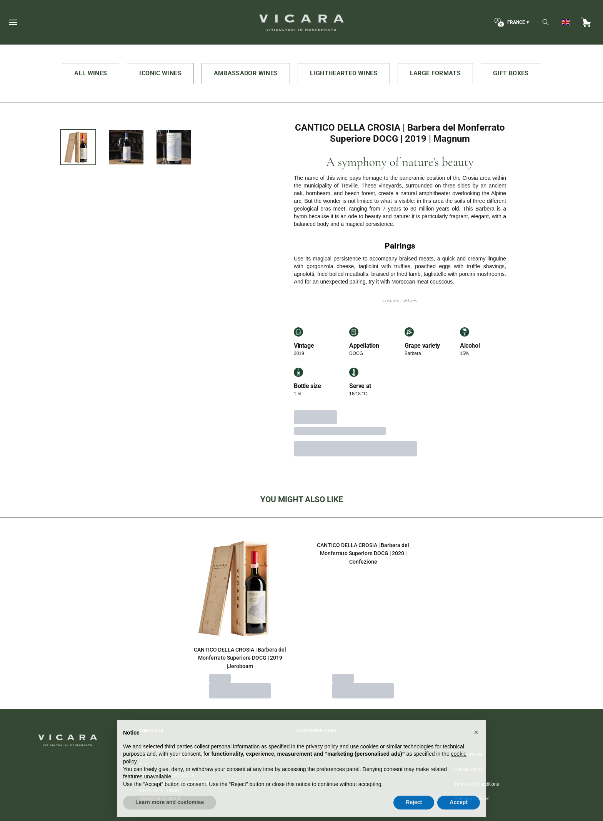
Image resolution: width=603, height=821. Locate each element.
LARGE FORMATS (435, 73)
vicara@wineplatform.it (320, 748)
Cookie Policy (468, 754)
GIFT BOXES (511, 73)
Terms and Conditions (476, 784)
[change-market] (511, 22)
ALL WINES (90, 73)
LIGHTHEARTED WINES (343, 73)
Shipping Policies (471, 798)
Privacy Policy (468, 769)
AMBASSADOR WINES (246, 73)
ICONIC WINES (160, 73)
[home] (301, 22)
